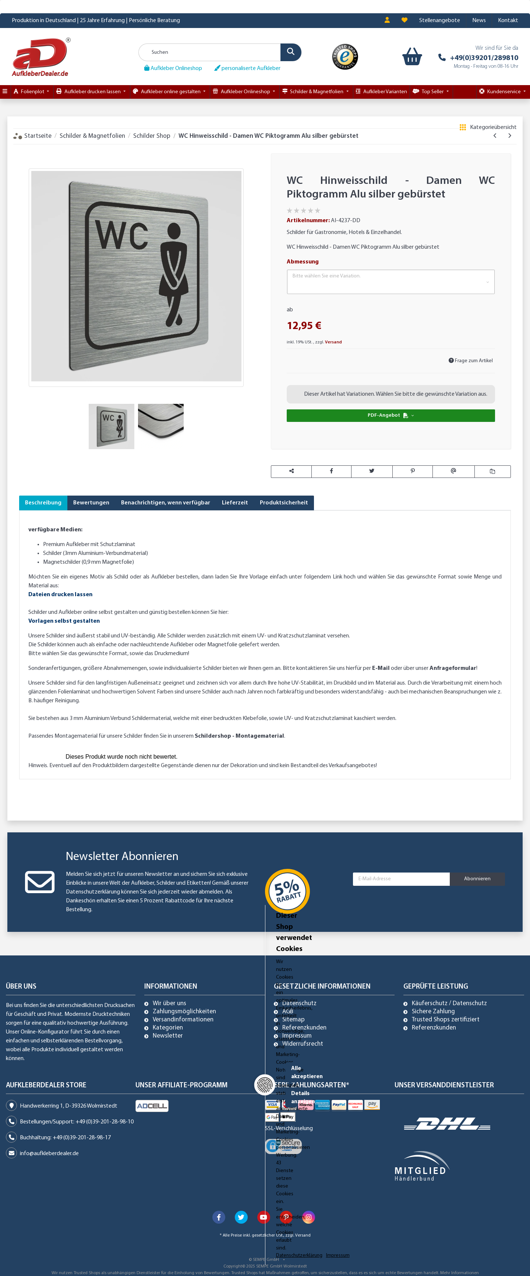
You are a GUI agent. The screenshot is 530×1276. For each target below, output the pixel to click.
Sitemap (293, 1019)
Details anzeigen (410, 1247)
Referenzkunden (304, 1028)
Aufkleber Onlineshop (173, 68)
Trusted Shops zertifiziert (446, 1019)
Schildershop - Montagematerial (239, 736)
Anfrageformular (453, 668)
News (479, 21)
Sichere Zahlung (433, 1011)
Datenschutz (299, 1003)
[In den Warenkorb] (24, 148)
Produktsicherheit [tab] (284, 503)
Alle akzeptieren (410, 1224)
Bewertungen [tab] (91, 503)
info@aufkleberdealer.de (49, 1154)
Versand (333, 342)
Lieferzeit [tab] (235, 503)
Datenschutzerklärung (93, 892)
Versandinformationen (183, 1019)
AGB (287, 1011)
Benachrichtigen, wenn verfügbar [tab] (165, 503)
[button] (387, 20)
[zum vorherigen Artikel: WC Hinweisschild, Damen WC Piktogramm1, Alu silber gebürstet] (495, 136)
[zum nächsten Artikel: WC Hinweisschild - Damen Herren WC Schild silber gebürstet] (509, 136)
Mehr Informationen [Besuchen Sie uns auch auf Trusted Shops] (459, 1273)
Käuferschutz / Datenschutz (449, 1003)
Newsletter (168, 1036)
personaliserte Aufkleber (247, 68)
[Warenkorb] (410, 57)
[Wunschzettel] (404, 20)
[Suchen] (220, 52)
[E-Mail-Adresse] (401, 879)
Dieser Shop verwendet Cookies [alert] (116, 1218)
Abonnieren (477, 879)
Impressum (297, 1036)
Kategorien (168, 1028)
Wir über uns (169, 1003)
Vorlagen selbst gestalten (64, 621)
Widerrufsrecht (302, 1044)
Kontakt (508, 21)
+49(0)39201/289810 (484, 58)
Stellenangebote (439, 21)
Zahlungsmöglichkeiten (184, 1011)
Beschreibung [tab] (43, 503)
